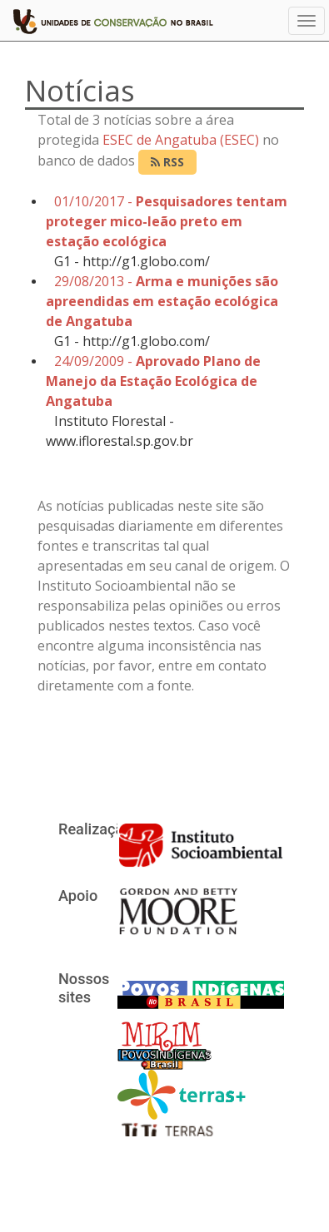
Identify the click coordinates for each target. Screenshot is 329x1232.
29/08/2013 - (162, 301)
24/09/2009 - (153, 381)
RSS (167, 162)
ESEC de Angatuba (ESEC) (180, 140)
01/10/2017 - (166, 221)
